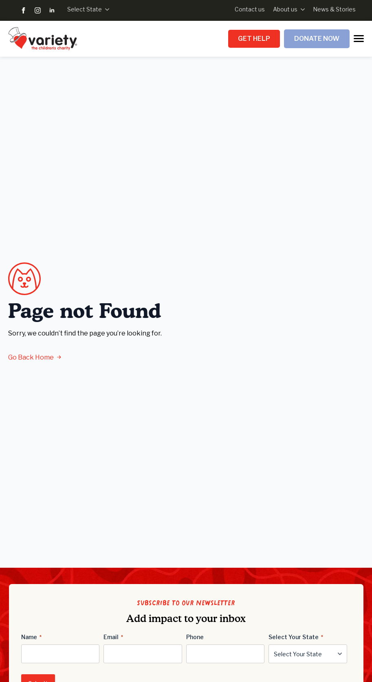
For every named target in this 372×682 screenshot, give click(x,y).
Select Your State (296, 637)
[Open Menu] (359, 38)
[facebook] (23, 10)
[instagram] (38, 10)
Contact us (250, 9)
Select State (84, 9)
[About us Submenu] (301, 9)
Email (113, 637)
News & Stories (334, 9)
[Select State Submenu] (105, 9)
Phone (195, 636)
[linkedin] (52, 10)
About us (285, 9)
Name (31, 637)
